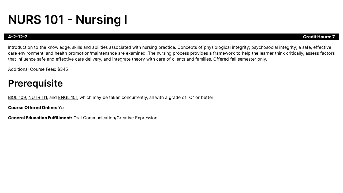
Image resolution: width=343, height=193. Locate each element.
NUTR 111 (37, 97)
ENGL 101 (67, 97)
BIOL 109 (17, 97)
